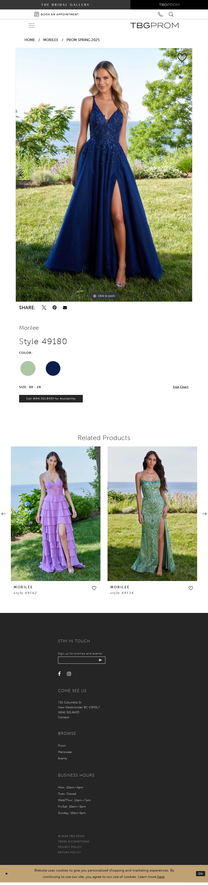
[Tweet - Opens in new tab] (44, 308)
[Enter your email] (84, 662)
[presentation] (55, 515)
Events (62, 761)
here (160, 879)
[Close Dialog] (7, 876)
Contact (63, 720)
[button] (94, 590)
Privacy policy (70, 849)
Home (30, 40)
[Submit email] (105, 662)
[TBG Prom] (154, 25)
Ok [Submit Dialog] (200, 876)
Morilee (50, 40)
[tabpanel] (104, 174)
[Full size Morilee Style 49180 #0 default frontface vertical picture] (104, 174)
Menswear (65, 754)
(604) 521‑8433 (68, 715)
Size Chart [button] (180, 387)
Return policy (69, 855)
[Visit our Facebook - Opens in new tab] (59, 677)
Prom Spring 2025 (83, 40)
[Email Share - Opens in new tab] (65, 307)
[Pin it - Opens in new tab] (55, 308)
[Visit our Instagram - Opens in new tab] (69, 677)
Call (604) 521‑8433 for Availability (53, 400)
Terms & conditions (73, 844)
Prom (62, 748)
